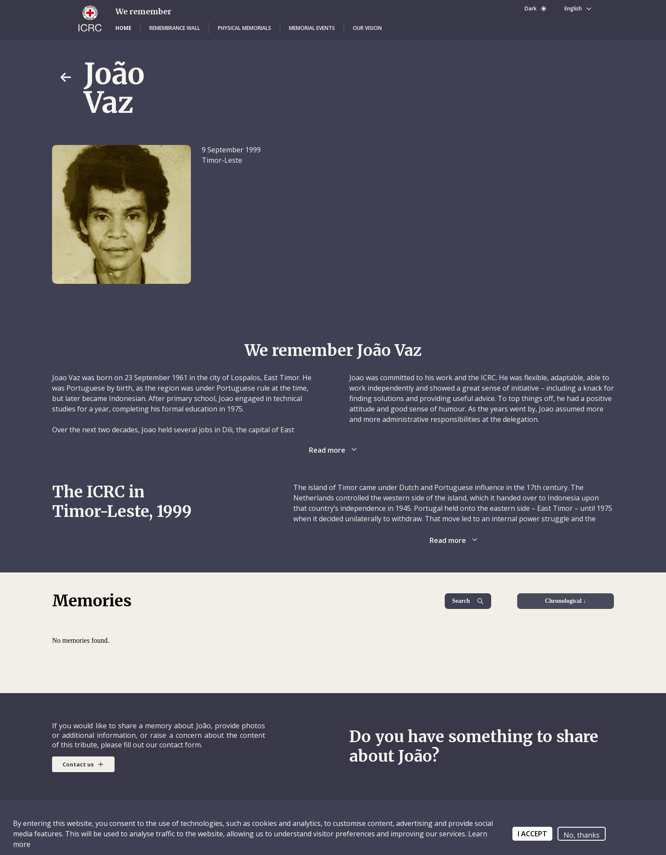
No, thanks (582, 835)
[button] (123, 28)
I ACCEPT (532, 834)
